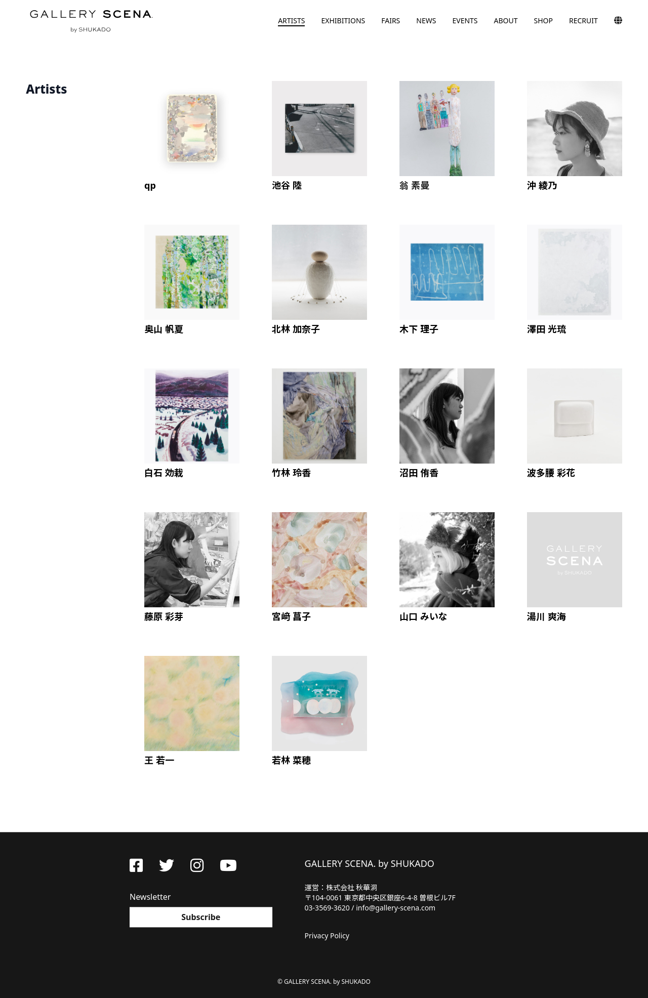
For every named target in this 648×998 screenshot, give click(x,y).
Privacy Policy (327, 935)
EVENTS (464, 20)
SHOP (543, 20)
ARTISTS (291, 20)
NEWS (426, 20)
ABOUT (506, 20)
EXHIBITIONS (343, 20)
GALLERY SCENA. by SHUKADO (90, 20)
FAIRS (390, 20)
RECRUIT (583, 20)
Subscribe (200, 917)
